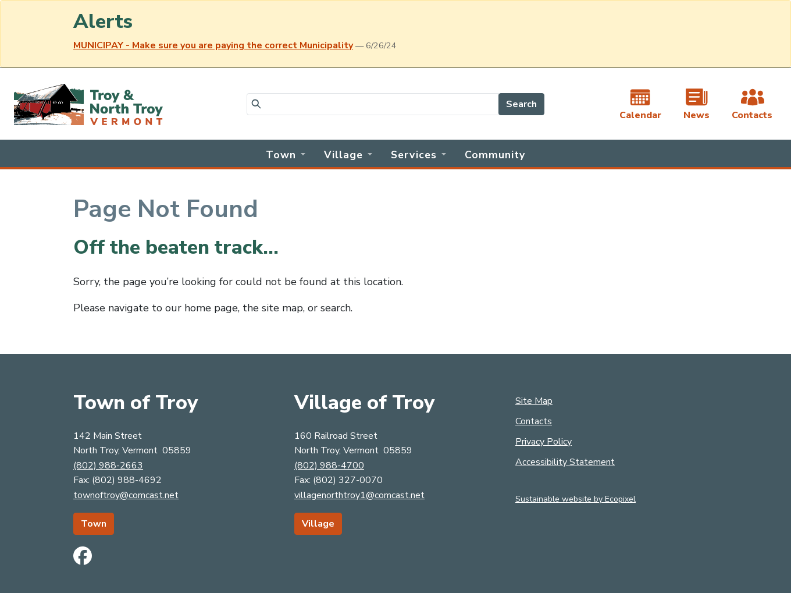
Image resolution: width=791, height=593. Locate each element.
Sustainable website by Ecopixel (575, 499)
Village (318, 523)
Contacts (533, 421)
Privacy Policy (543, 441)
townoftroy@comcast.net (126, 495)
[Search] (373, 104)
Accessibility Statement (565, 462)
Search (521, 104)
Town (93, 523)
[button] (285, 154)
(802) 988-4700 (329, 465)
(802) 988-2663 (108, 465)
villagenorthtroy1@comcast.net (359, 495)
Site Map (534, 401)
